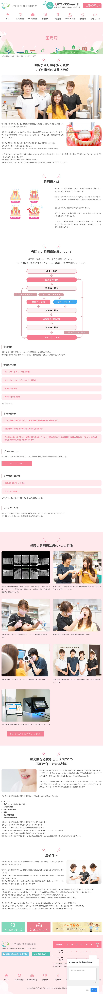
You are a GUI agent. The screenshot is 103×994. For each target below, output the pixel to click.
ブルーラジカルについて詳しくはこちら (26, 734)
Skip (87, 990)
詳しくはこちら (16, 463)
